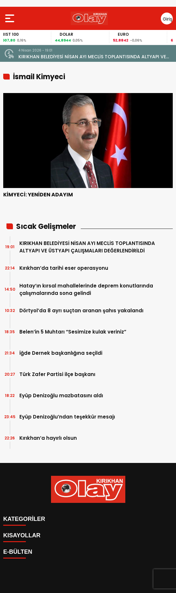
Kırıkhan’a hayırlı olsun (48, 438)
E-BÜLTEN (17, 552)
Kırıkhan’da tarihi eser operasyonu (63, 268)
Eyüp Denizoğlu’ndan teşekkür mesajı (67, 416)
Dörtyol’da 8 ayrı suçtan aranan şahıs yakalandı (81, 310)
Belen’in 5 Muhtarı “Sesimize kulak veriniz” (72, 331)
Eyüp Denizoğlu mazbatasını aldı (61, 395)
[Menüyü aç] (10, 18)
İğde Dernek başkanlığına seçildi (60, 353)
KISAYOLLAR (21, 535)
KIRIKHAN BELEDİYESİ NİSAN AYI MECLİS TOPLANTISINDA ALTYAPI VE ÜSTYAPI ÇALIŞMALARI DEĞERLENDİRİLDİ (92, 56)
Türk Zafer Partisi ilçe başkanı (57, 374)
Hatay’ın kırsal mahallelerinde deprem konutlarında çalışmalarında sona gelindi (86, 289)
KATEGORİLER (24, 519)
